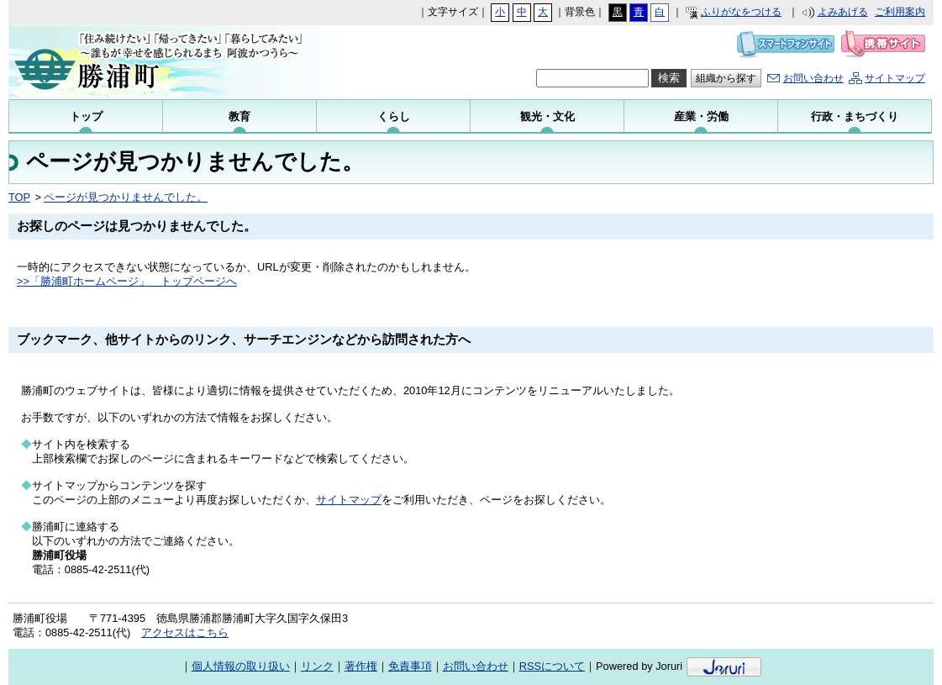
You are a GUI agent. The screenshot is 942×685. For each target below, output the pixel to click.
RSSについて (552, 666)
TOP (19, 197)
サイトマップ (895, 78)
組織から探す (726, 78)
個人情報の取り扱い (241, 666)
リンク (317, 666)
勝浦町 (165, 62)
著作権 (361, 666)
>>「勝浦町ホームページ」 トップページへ (127, 281)
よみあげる (843, 12)
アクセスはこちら (185, 632)
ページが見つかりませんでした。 (126, 197)
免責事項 (410, 666)
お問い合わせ (813, 78)
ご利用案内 (900, 12)
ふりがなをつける (741, 12)
